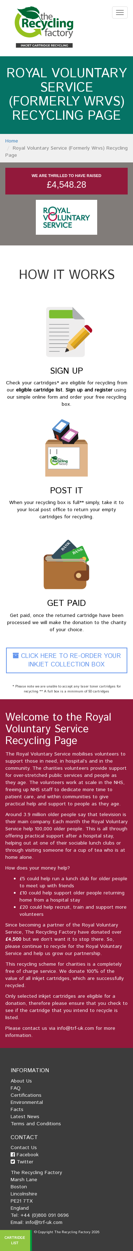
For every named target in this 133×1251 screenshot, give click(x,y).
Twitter (22, 1162)
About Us (21, 1081)
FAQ (16, 1088)
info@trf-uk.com (75, 1028)
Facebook (25, 1154)
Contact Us (24, 1147)
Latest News (25, 1116)
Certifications (26, 1095)
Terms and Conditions (36, 1123)
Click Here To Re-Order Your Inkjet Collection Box (66, 660)
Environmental (27, 1102)
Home (11, 141)
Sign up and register (89, 390)
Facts (17, 1109)
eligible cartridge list (39, 390)
